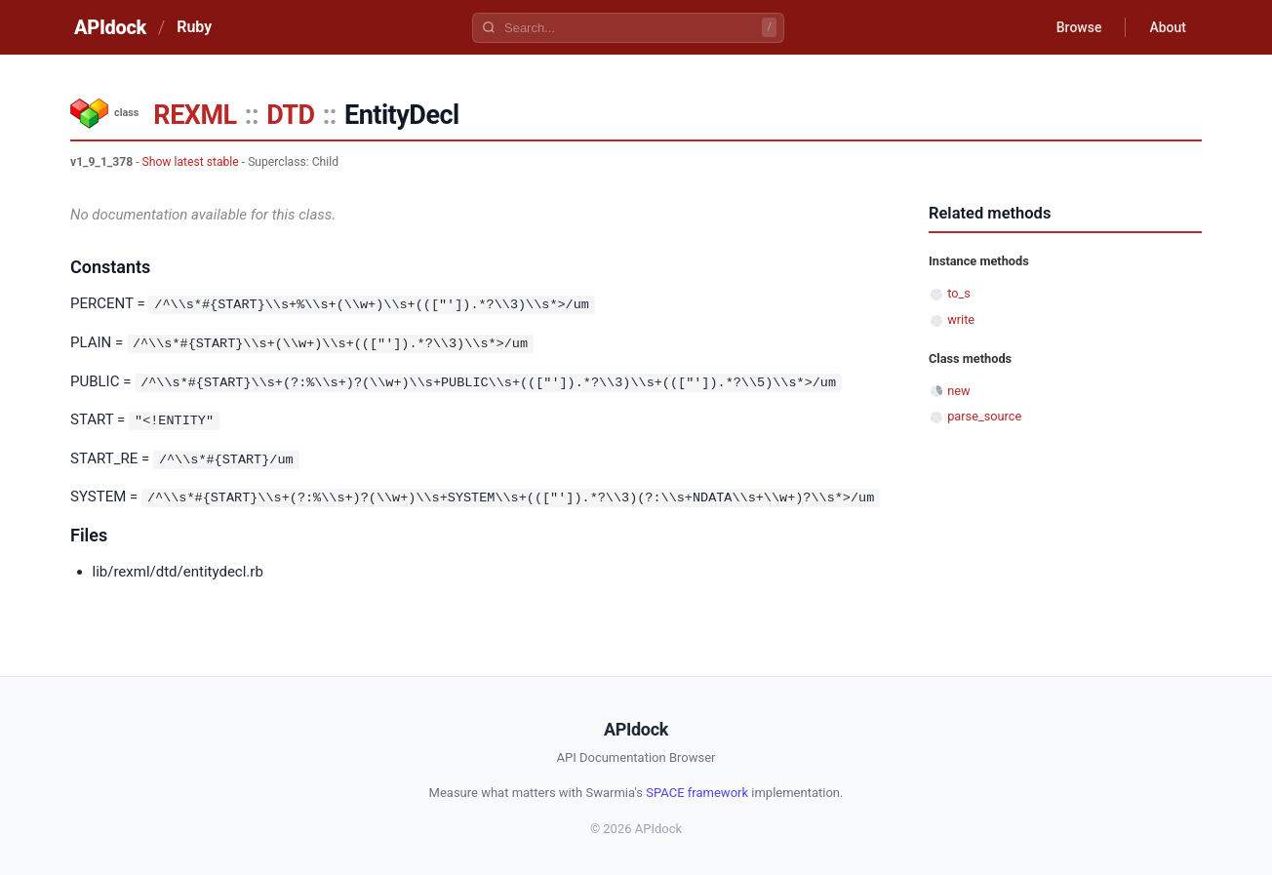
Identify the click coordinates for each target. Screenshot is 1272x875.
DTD (290, 115)
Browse (1079, 27)
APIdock (110, 27)
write (960, 319)
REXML (194, 115)
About (1167, 27)
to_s (959, 293)
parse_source (984, 416)
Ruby (194, 27)
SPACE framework (697, 789)
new (958, 390)
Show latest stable (190, 162)
